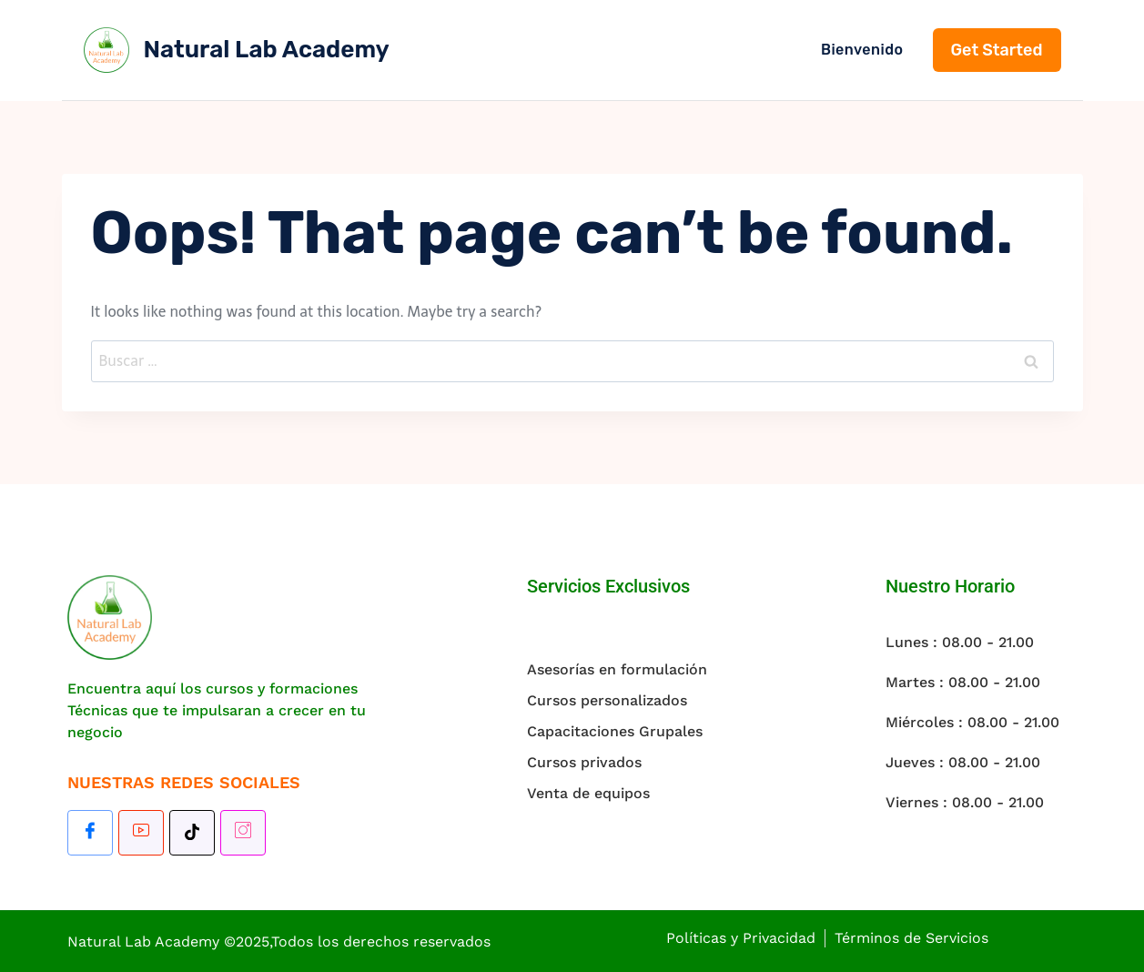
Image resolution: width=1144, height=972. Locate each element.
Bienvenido (862, 49)
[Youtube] (141, 833)
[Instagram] (243, 833)
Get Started (997, 50)
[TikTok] (192, 833)
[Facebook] (90, 833)
